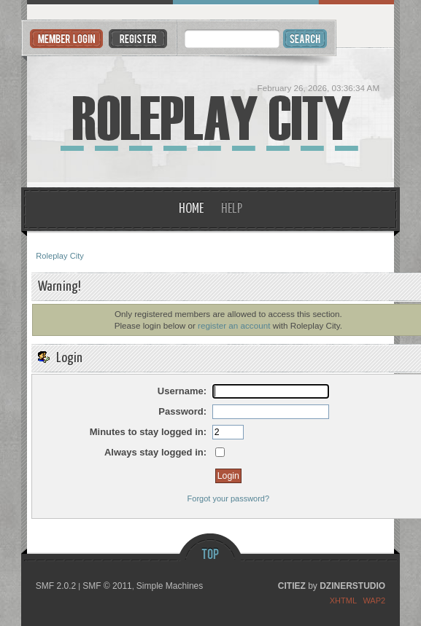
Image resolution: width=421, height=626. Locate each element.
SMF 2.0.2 (56, 586)
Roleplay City (210, 118)
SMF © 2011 (107, 586)
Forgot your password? (229, 498)
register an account (234, 325)
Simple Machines (169, 586)
